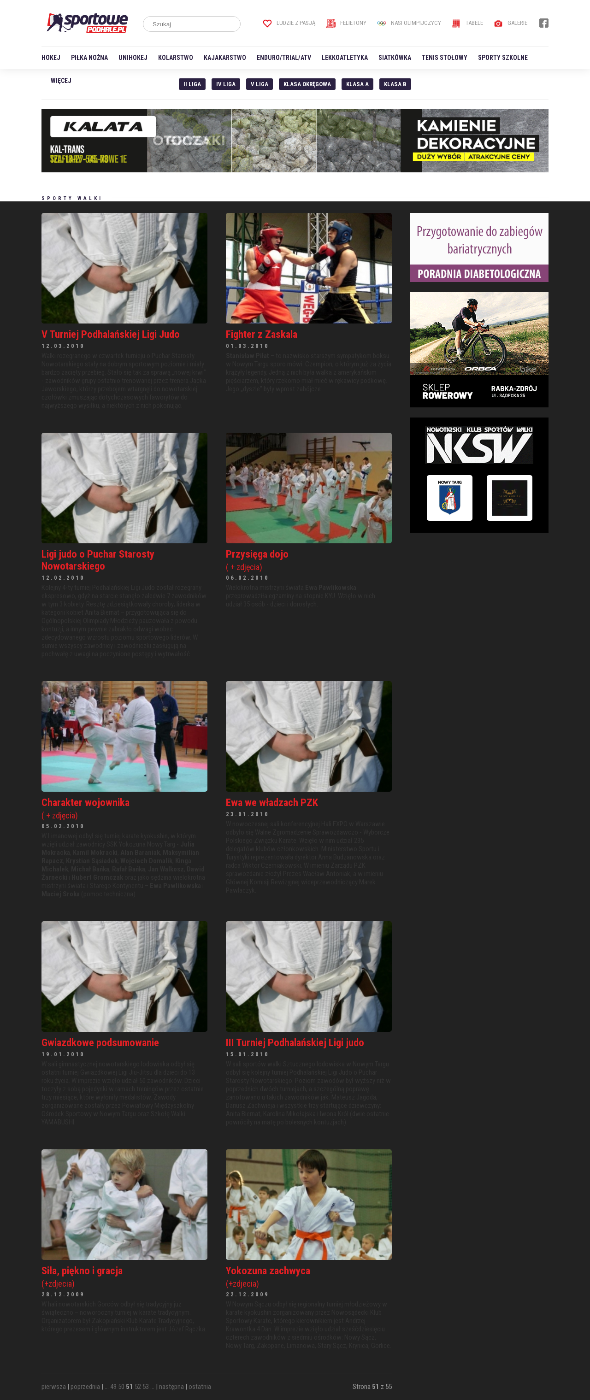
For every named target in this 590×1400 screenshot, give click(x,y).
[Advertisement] (479, 600)
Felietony (346, 22)
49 (113, 1386)
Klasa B (395, 84)
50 (121, 1386)
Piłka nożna (89, 57)
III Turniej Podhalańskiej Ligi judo (295, 1042)
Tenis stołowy (444, 57)
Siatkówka (394, 57)
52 (138, 1386)
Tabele (467, 22)
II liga (192, 84)
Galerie (510, 22)
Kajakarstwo (225, 57)
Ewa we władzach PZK (272, 802)
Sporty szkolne (503, 57)
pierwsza (53, 1386)
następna (171, 1386)
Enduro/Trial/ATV (284, 57)
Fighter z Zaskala (261, 334)
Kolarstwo (175, 57)
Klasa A (357, 84)
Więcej (61, 80)
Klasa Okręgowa (307, 84)
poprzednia (85, 1386)
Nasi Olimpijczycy (409, 22)
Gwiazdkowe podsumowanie (100, 1042)
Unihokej (133, 57)
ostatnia (200, 1386)
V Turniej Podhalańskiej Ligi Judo (110, 334)
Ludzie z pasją (289, 22)
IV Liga (226, 84)
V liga (259, 84)
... (107, 1386)
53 (145, 1386)
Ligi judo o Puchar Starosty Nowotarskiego (97, 560)
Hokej (50, 57)
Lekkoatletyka (345, 57)
